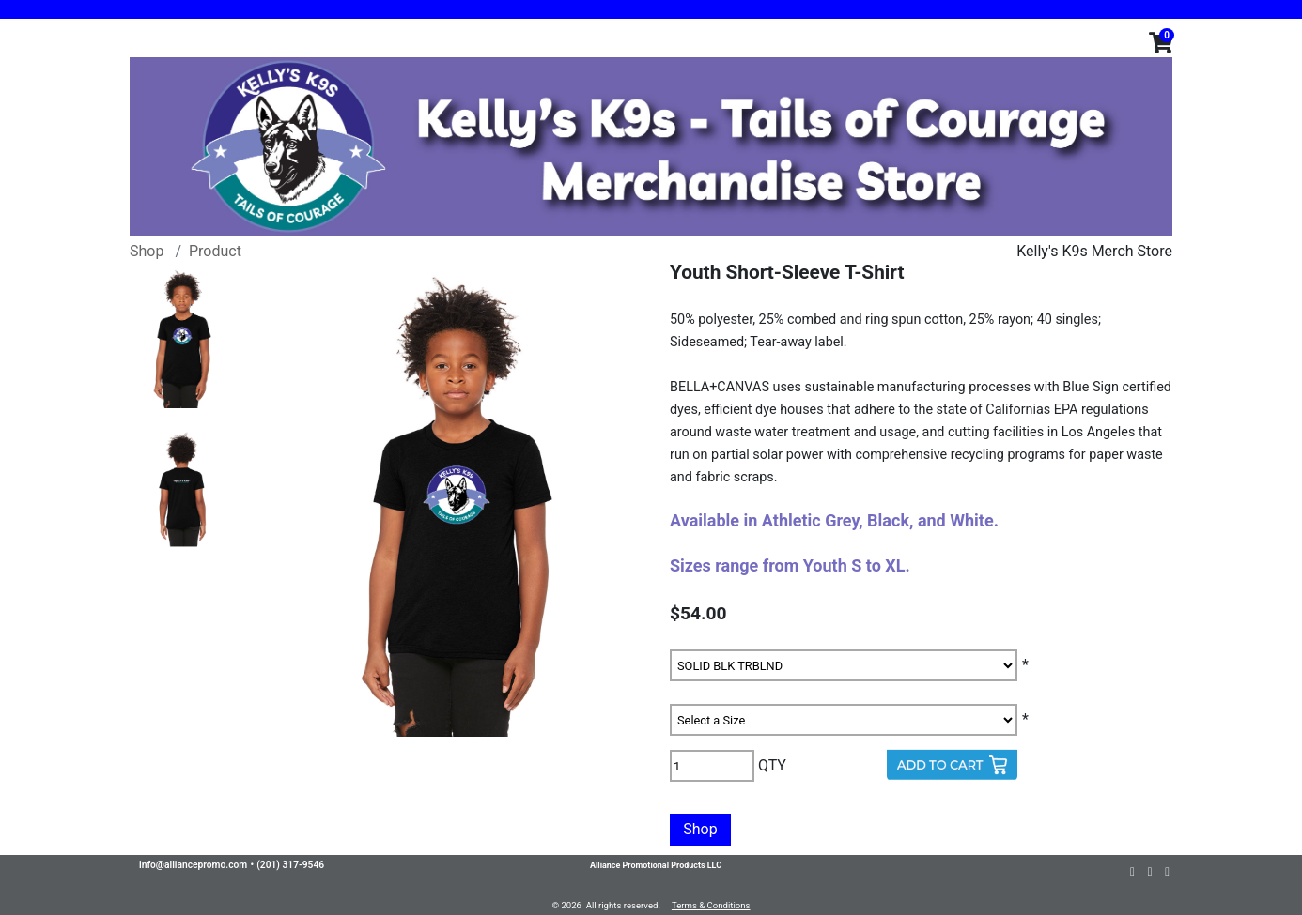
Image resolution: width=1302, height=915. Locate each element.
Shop (146, 251)
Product (215, 251)
